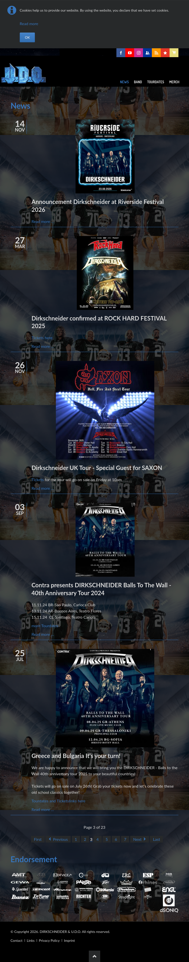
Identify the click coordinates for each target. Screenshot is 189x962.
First (38, 839)
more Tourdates (45, 625)
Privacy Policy (49, 940)
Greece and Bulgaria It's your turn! (76, 755)
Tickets (38, 479)
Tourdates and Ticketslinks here (58, 800)
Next (137, 839)
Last (156, 839)
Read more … (43, 221)
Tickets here (42, 337)
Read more (29, 23)
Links (31, 940)
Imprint (69, 940)
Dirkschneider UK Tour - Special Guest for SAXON (97, 467)
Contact (17, 940)
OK (27, 37)
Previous (60, 839)
